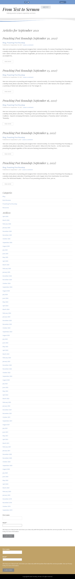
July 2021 (5, 428)
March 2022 (6, 398)
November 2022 (7, 369)
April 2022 (5, 395)
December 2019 (7, 499)
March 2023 (6, 354)
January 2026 (6, 227)
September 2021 (7, 421)
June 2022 (5, 387)
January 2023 (6, 361)
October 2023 (6, 328)
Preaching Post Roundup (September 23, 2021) (30, 70)
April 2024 (5, 306)
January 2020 (6, 495)
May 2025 (5, 257)
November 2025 (7, 235)
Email (5, 523)
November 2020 (7, 458)
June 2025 (5, 253)
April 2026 (5, 216)
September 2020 (7, 465)
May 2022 (5, 391)
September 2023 (7, 332)
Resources (6, 207)
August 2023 (6, 335)
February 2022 (7, 402)
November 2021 (7, 413)
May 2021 (5, 436)
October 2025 (6, 239)
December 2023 (7, 320)
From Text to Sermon (21, 9)
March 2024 (6, 309)
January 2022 (6, 406)
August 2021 (6, 424)
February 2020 (7, 491)
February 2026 (7, 224)
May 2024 (5, 302)
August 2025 (6, 246)
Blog (4, 43)
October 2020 (6, 462)
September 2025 (7, 242)
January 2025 (6, 272)
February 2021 (7, 447)
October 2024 (6, 283)
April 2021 (5, 439)
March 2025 (6, 265)
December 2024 (7, 276)
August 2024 (6, 291)
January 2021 (6, 450)
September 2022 (7, 376)
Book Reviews (7, 200)
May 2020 (5, 480)
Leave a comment (28, 45)
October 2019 (6, 506)
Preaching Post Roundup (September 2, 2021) (29, 163)
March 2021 (6, 443)
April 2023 (5, 350)
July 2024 (5, 294)
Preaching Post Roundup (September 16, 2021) (30, 100)
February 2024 (7, 313)
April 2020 (5, 484)
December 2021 (7, 410)
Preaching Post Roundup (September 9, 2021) (29, 133)
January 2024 (6, 317)
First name (6, 515)
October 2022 (6, 372)
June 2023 (5, 343)
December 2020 (7, 454)
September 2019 (7, 510)
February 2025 (7, 268)
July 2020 (5, 473)
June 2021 (5, 432)
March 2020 (6, 488)
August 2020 (6, 469)
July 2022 (5, 384)
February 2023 (7, 358)
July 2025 (5, 250)
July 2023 (5, 339)
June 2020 (5, 476)
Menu (46, 7)
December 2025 (7, 231)
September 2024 (7, 287)
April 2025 (5, 261)
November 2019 (7, 502)
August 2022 (6, 380)
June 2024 (5, 298)
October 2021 (6, 417)
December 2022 (7, 365)
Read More (8, 61)
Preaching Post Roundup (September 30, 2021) (30, 38)
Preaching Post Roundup (16, 43)
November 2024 (7, 279)
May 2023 (5, 346)
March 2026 (6, 220)
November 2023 (7, 324)
